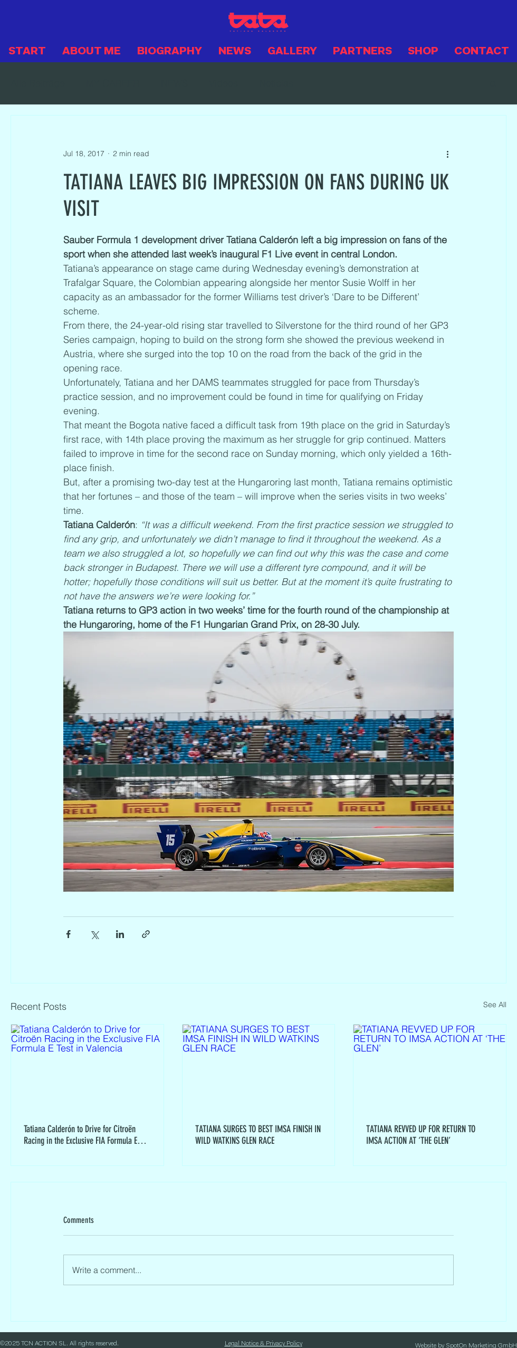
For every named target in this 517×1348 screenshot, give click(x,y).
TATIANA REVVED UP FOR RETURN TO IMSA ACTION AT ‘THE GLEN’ (420, 1134)
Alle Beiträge (38, 83)
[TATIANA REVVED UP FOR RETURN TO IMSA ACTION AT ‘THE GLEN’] (429, 1067)
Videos (223, 83)
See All (494, 1004)
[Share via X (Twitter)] (94, 934)
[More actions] (447, 153)
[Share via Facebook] (68, 934)
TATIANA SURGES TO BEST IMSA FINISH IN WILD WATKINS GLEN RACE (258, 1134)
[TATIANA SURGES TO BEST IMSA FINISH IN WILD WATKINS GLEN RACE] (259, 1067)
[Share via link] (146, 934)
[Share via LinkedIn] (120, 934)
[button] (493, 83)
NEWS (174, 83)
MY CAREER (113, 83)
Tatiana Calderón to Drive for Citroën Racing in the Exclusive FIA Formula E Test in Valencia (80, 1134)
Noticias (276, 83)
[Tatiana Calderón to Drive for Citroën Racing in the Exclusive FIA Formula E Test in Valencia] (87, 1067)
